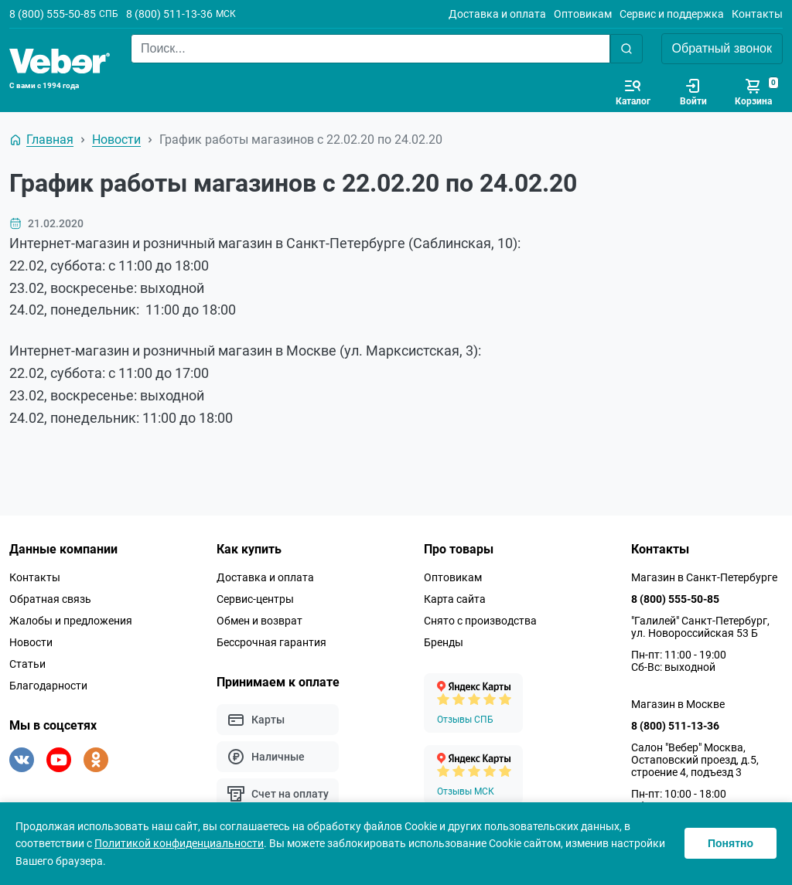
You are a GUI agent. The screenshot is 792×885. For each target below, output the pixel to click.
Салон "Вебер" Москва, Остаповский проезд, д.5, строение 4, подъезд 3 (695, 759)
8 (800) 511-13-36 (169, 14)
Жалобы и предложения (70, 620)
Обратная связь (50, 599)
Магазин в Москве (678, 704)
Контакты (757, 14)
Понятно (730, 843)
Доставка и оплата (497, 14)
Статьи (27, 664)
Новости (31, 642)
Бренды (443, 642)
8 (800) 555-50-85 (52, 14)
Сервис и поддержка (672, 14)
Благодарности (48, 685)
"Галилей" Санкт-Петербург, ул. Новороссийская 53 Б (700, 626)
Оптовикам (583, 14)
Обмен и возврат (259, 620)
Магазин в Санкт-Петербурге (704, 577)
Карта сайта (455, 599)
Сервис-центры (255, 599)
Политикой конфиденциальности (179, 843)
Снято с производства (480, 620)
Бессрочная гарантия (271, 642)
